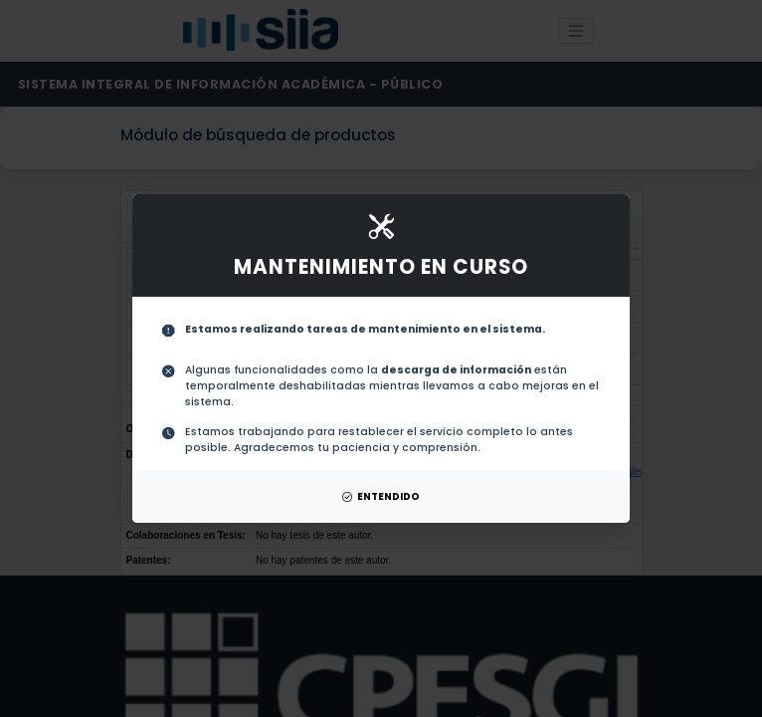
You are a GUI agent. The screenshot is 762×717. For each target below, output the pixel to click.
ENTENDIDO (381, 496)
